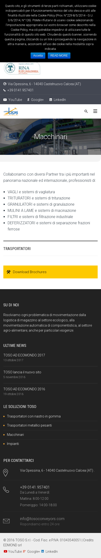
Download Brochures (27, 272)
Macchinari (15, 435)
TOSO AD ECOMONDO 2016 (24, 389)
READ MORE (59, 55)
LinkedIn (57, 100)
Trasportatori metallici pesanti (29, 425)
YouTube (12, 100)
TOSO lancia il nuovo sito (22, 372)
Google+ (35, 100)
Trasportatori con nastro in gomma (34, 416)
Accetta (38, 55)
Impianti (13, 444)
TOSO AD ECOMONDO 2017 (24, 355)
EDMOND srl (12, 545)
